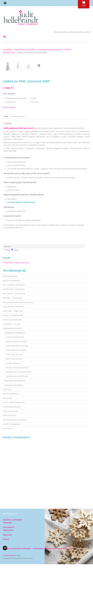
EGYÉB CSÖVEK (13, 404)
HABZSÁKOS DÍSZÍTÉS (24, 49)
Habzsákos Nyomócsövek (14, 421)
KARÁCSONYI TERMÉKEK (14, 330)
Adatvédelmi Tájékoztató (44, 589)
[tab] (6, 157)
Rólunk (6, 580)
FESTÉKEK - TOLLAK (11, 365)
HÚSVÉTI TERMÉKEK (11, 465)
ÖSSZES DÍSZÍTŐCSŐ (15, 378)
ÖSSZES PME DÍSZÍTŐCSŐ (17, 408)
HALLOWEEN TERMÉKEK (14, 326)
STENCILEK (7, 439)
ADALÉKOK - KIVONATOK (14, 334)
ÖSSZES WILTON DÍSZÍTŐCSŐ (18, 413)
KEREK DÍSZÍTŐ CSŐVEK (16, 382)
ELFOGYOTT (8, 469)
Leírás (6, 157)
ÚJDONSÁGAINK (10, 317)
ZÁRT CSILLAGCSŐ (14, 400)
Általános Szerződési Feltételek (17, 589)
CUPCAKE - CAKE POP (13, 352)
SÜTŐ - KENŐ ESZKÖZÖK (14, 443)
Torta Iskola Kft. (10, 596)
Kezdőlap (7, 49)
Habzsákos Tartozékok (13, 426)
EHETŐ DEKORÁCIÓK (12, 360)
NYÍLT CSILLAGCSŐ (14, 395)
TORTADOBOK (9, 456)
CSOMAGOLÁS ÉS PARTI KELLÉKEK (18, 343)
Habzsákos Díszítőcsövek (49, 49)
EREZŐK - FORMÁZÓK (13, 339)
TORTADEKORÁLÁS (11, 447)
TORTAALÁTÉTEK (10, 452)
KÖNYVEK (7, 430)
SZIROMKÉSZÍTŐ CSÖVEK (17, 387)
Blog (8, 291)
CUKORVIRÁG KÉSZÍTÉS (13, 347)
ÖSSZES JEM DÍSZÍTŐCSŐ (17, 417)
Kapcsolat (7, 576)
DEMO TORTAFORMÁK (13, 356)
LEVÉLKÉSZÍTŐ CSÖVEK (16, 391)
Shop (16, 291)
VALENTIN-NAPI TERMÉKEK (15, 460)
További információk (18, 157)
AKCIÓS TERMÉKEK (11, 321)
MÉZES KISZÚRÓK (10, 434)
